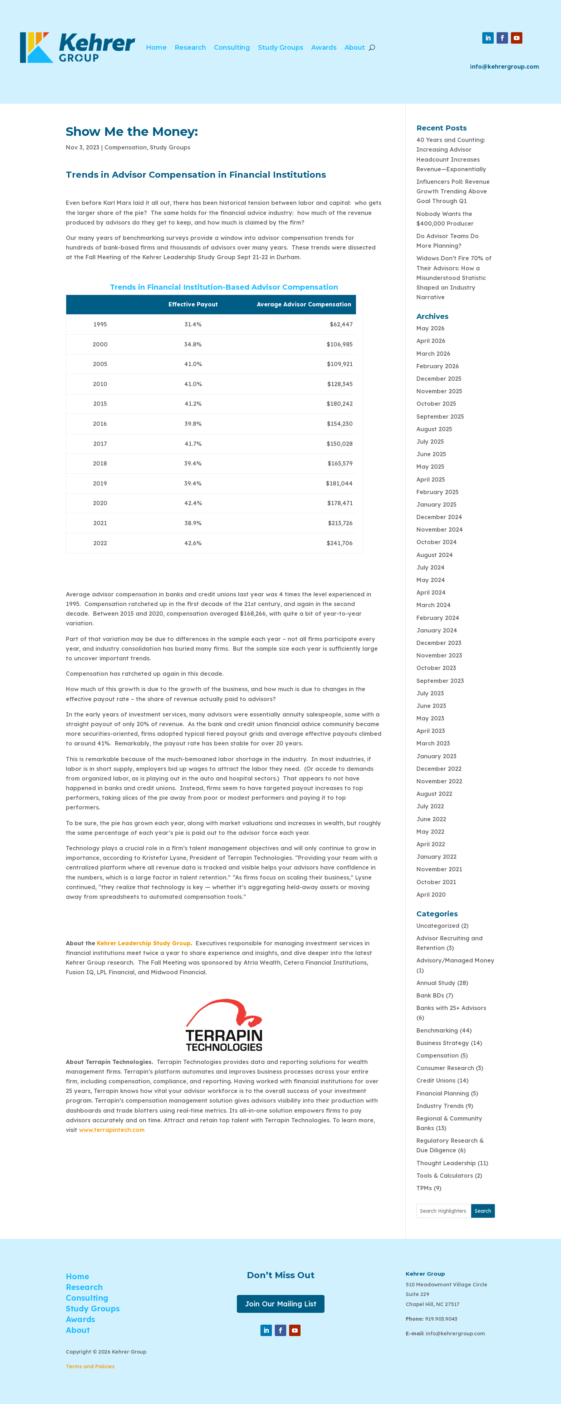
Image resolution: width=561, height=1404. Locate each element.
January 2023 (436, 756)
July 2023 (430, 693)
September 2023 (440, 680)
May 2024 (430, 579)
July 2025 (430, 441)
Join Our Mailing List (281, 1303)
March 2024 (433, 605)
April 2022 (430, 844)
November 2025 (439, 391)
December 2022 (439, 768)
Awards (324, 47)
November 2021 (439, 869)
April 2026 (430, 340)
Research (190, 47)
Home (156, 47)
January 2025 (436, 504)
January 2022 (436, 856)
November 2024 (439, 529)
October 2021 (436, 882)
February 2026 (437, 366)
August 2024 (434, 554)
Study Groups (280, 47)
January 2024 (436, 630)
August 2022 (434, 793)
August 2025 (434, 429)
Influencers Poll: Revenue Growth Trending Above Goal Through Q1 (453, 191)
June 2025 (431, 454)
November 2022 (439, 781)
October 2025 (436, 403)
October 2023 (436, 667)
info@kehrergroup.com (504, 66)
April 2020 (431, 894)
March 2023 (433, 743)
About (355, 47)
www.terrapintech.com (112, 1129)
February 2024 (437, 617)
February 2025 (437, 492)
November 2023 (439, 655)
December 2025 (439, 378)
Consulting (232, 47)
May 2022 (430, 831)
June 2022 (431, 819)
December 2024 (439, 517)
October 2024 (436, 542)
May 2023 (430, 718)
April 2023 (430, 730)
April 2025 (430, 479)
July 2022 (430, 806)
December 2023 (439, 642)
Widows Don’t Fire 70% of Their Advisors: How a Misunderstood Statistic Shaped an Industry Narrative (454, 278)
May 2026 (430, 328)
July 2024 (430, 567)
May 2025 (430, 466)
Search (483, 1211)
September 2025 (440, 416)
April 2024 (431, 592)
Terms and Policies (90, 1366)
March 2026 (433, 353)
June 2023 (431, 705)
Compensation (125, 147)
